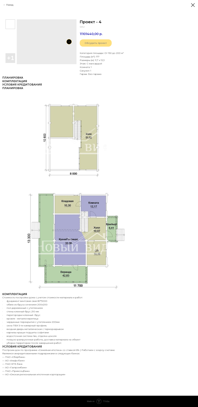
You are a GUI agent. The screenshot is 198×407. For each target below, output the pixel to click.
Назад (9, 4)
